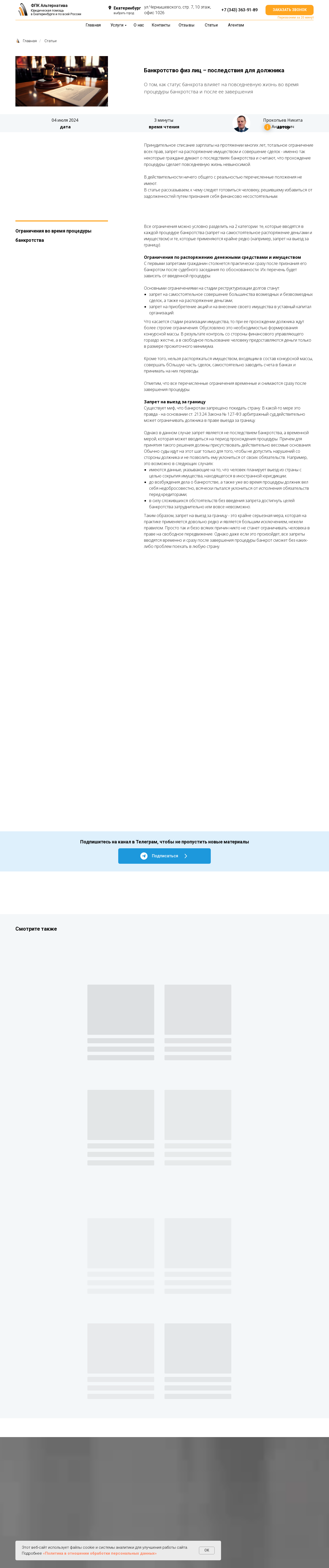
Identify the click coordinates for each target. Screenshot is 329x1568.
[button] (290, 10)
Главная (26, 41)
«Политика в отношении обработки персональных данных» (100, 1553)
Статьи (50, 41)
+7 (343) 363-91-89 (239, 9)
